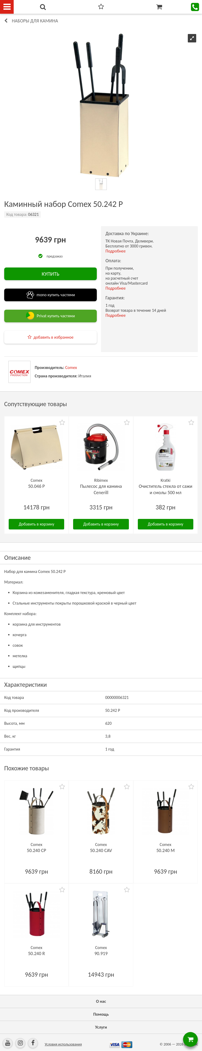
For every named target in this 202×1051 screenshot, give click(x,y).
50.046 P (36, 486)
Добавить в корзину (36, 524)
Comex (71, 367)
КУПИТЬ (50, 274)
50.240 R (36, 953)
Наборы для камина (35, 21)
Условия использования (63, 1044)
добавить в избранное (54, 337)
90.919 (101, 953)
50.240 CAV (101, 850)
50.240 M (165, 850)
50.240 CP (36, 850)
